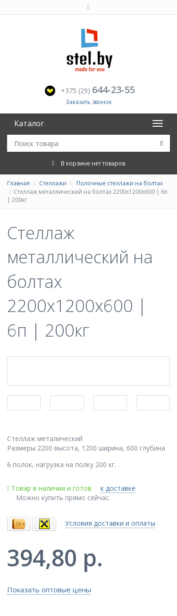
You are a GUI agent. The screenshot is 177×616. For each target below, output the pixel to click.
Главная (18, 183)
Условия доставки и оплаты (110, 523)
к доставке (118, 488)
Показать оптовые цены (49, 589)
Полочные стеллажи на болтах (119, 183)
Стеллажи (53, 183)
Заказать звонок (89, 102)
